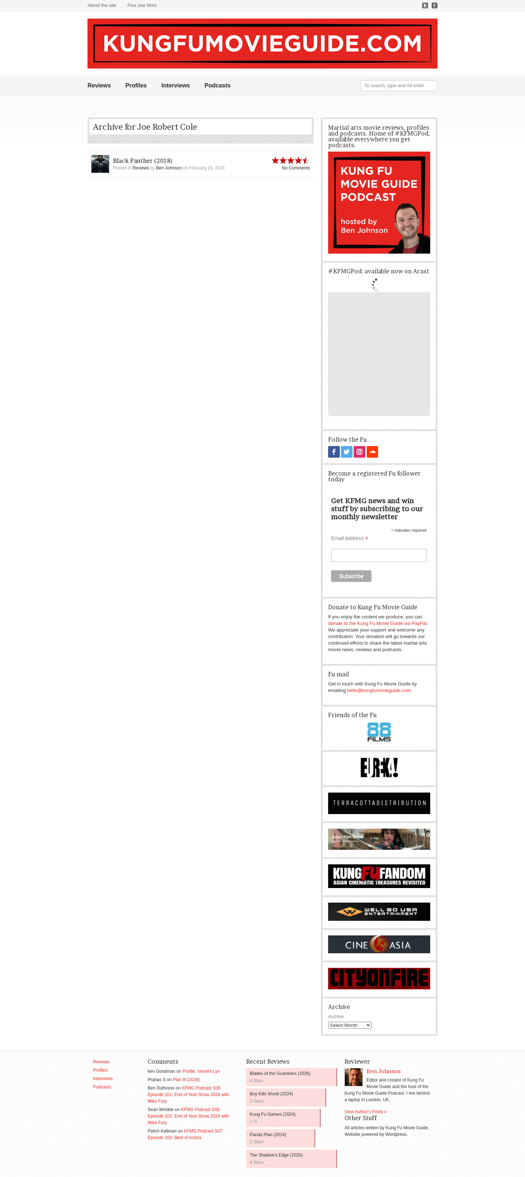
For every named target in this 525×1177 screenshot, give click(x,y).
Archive (336, 1016)
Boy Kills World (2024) (271, 1093)
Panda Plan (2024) (268, 1134)
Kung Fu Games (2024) (272, 1114)
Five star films (142, 5)
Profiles (136, 85)
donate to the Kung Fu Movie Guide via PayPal (377, 623)
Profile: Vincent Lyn (201, 1071)
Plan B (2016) (186, 1079)
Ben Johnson (169, 168)
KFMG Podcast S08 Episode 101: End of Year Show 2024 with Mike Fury (188, 1094)
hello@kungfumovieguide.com (379, 690)
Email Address (349, 538)
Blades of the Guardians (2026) (280, 1073)
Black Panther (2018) (143, 160)
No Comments (296, 168)
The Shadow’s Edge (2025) (276, 1154)
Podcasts (217, 85)
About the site (102, 5)
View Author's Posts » (365, 1111)
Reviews (99, 85)
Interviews (176, 85)
